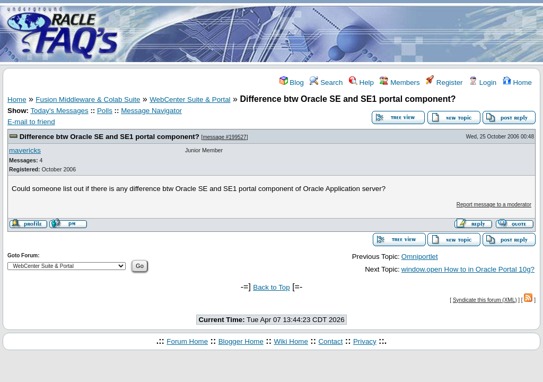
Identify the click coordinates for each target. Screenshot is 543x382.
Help (361, 82)
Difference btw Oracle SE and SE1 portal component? (109, 137)
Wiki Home (291, 341)
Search (326, 82)
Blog (291, 82)
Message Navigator (151, 111)
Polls (104, 111)
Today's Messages (59, 111)
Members (399, 82)
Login (482, 82)
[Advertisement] (334, 33)
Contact (330, 341)
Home (517, 82)
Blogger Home (241, 341)
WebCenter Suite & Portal (190, 99)
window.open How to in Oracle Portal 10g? (468, 269)
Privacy (364, 341)
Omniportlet (419, 257)
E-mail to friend (31, 122)
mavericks (25, 150)
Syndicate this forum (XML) (485, 300)
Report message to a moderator (494, 204)
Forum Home (187, 341)
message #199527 (224, 137)
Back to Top (271, 287)
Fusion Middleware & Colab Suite (88, 99)
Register (444, 82)
